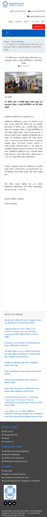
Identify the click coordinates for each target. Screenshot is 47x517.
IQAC (26, 21)
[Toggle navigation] (7, 33)
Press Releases (18, 41)
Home (6, 41)
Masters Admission (11, 454)
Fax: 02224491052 (36, 11)
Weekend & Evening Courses (15, 461)
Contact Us (7, 441)
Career (18, 21)
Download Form (9, 435)
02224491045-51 (18, 11)
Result (5, 438)
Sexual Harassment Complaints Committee (21, 481)
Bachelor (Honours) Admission (15, 451)
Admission (38, 26)
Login (10, 21)
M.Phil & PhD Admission (13, 458)
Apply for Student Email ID (14, 474)
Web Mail (7, 471)
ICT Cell (35, 21)
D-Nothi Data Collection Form (15, 477)
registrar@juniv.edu (36, 16)
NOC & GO (7, 431)
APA (42, 21)
